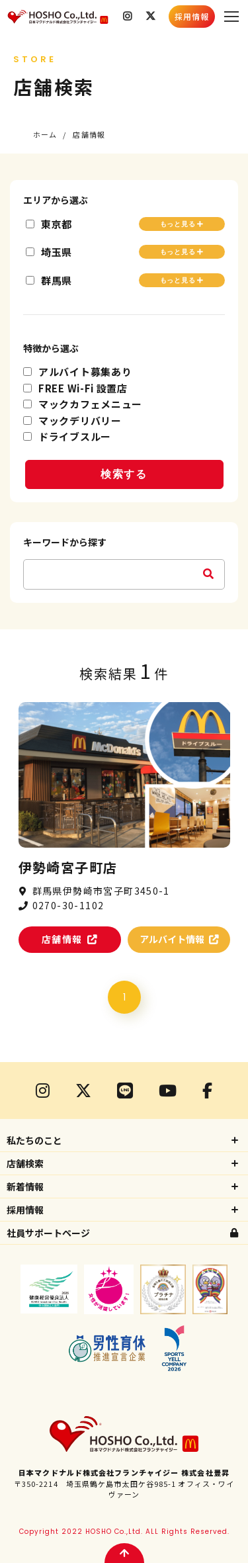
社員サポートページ (48, 1232)
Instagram (127, 16)
